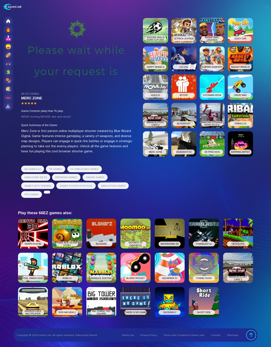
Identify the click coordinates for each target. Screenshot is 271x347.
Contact (216, 335)
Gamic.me (128, 335)
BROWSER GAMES (66, 177)
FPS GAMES (31, 194)
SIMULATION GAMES (113, 185)
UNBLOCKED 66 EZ (35, 177)
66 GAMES (55, 169)
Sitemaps (232, 335)
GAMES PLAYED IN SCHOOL (76, 185)
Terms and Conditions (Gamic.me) (184, 335)
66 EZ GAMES (30, 93)
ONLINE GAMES (95, 177)
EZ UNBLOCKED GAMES (85, 169)
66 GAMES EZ (32, 169)
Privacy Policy (148, 335)
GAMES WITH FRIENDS (37, 185)
